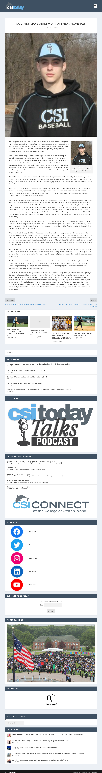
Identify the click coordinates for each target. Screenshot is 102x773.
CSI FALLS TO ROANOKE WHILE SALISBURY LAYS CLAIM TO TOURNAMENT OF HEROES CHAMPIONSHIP (62, 334)
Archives (7, 718)
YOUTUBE (32, 583)
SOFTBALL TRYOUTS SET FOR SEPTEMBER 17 (83, 332)
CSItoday (13, 771)
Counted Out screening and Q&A (18, 472)
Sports (56, 25)
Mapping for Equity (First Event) (18, 478)
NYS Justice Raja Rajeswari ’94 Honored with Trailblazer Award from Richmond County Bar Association (47, 732)
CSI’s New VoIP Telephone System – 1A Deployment (25, 381)
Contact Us (76, 771)
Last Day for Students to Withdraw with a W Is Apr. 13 (26, 368)
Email (51, 603)
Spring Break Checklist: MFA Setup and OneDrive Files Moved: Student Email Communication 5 (40, 388)
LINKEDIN (32, 569)
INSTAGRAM (33, 556)
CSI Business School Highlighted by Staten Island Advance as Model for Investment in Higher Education (48, 752)
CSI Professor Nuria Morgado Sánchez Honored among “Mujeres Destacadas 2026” (40, 739)
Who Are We (86, 771)
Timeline (94, 771)
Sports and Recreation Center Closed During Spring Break (27, 375)
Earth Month (11, 466)
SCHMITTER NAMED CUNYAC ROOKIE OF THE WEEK (38, 330)
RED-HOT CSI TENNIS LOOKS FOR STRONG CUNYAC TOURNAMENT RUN (15, 330)
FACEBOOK (33, 529)
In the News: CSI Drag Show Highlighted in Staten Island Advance (34, 745)
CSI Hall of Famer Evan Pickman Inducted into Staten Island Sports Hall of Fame (40, 758)
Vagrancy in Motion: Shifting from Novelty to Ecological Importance (31, 459)
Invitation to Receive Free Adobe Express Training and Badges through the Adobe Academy (39, 362)
